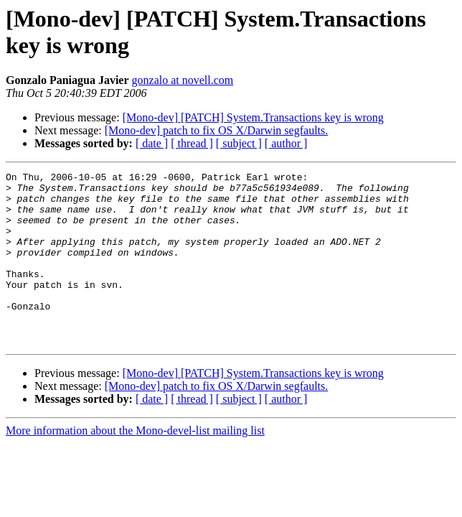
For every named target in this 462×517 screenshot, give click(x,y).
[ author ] (286, 143)
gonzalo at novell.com (183, 80)
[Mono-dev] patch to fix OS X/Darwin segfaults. (217, 130)
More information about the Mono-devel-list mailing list (135, 465)
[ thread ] (192, 143)
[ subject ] (239, 143)
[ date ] (152, 143)
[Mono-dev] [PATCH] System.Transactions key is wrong (253, 117)
